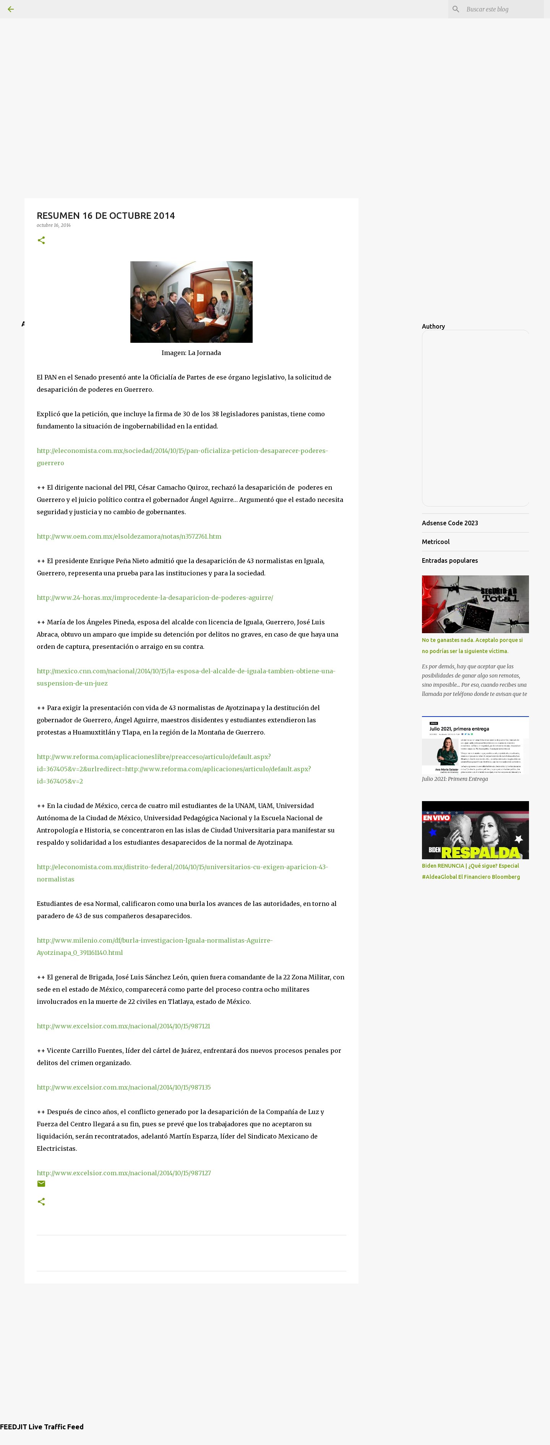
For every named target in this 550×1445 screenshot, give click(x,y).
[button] (41, 241)
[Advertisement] (275, 53)
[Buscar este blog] (504, 9)
